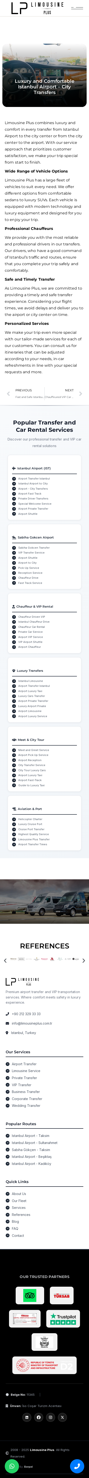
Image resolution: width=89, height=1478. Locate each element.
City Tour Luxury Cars (32, 770)
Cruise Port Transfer (31, 829)
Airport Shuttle (27, 513)
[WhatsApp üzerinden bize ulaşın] (12, 1466)
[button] (5, 960)
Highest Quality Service (33, 834)
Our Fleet (19, 1201)
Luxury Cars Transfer (31, 696)
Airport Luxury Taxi (30, 691)
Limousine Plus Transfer (34, 839)
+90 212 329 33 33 (26, 1014)
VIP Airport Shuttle (30, 642)
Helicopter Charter (30, 819)
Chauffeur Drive (28, 577)
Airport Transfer (24, 1064)
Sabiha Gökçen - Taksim (31, 1150)
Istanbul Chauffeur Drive (34, 621)
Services (19, 1208)
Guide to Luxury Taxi (31, 785)
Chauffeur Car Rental (31, 627)
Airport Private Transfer (33, 508)
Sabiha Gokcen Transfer (34, 547)
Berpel (28, 1466)
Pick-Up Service (28, 568)
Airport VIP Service (30, 637)
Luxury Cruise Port (30, 824)
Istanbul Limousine (30, 681)
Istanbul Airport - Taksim (30, 1136)
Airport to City (27, 562)
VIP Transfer (21, 1085)
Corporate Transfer (27, 1099)
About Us (19, 1194)
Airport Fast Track (29, 493)
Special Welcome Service (35, 503)
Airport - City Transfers (33, 488)
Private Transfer (24, 1078)
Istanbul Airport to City (33, 483)
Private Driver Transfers (33, 498)
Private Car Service (30, 631)
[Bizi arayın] (77, 1466)
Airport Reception (30, 760)
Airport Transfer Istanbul (34, 478)
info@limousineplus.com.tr (32, 1023)
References (21, 1215)
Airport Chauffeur (29, 647)
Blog (15, 1221)
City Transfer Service (31, 765)
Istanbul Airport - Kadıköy (31, 1164)
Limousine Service (26, 1071)
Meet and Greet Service (33, 750)
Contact (18, 1236)
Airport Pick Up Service (33, 755)
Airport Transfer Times (32, 844)
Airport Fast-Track (30, 780)
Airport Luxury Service (32, 716)
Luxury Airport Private (32, 706)
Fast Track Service (30, 583)
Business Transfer (26, 1092)
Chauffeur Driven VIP (31, 616)
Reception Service (30, 572)
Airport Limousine (30, 711)
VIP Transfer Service (31, 552)
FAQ (15, 1228)
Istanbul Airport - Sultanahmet (34, 1143)
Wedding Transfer (26, 1106)
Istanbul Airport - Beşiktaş (32, 1157)
